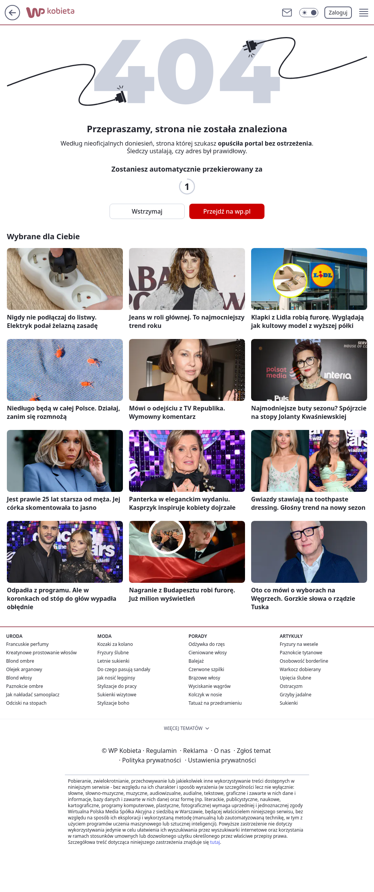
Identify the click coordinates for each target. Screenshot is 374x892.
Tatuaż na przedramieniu (215, 703)
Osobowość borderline (304, 661)
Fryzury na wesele (299, 644)
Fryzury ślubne (113, 652)
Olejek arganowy (24, 669)
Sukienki (289, 703)
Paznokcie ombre (24, 686)
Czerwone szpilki (206, 669)
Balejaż (196, 661)
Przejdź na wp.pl (226, 211)
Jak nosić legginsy (116, 678)
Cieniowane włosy (208, 652)
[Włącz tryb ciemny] (308, 12)
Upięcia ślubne (295, 678)
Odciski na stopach (26, 703)
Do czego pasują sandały (123, 669)
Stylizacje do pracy (117, 686)
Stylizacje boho (113, 703)
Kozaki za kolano (115, 644)
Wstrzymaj (147, 211)
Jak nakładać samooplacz (33, 694)
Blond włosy (19, 678)
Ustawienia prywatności (220, 760)
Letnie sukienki (113, 661)
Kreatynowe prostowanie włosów (41, 652)
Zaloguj (338, 12)
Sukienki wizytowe (116, 694)
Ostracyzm (291, 686)
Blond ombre (20, 661)
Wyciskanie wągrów (210, 686)
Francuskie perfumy (27, 644)
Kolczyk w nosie (205, 694)
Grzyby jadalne (295, 694)
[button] (364, 12)
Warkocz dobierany (300, 669)
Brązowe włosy (204, 678)
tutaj (215, 842)
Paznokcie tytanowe (301, 652)
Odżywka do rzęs (207, 644)
